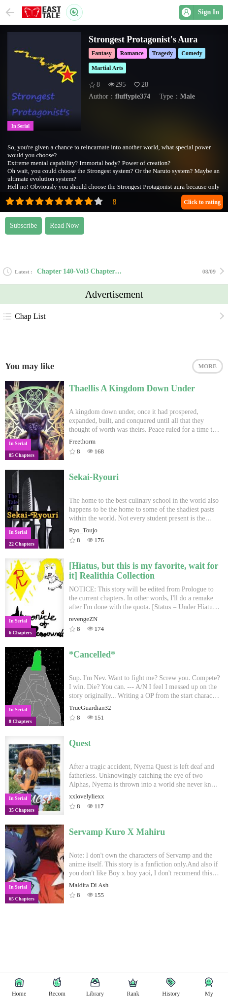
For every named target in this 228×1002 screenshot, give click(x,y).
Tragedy (162, 53)
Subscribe (23, 225)
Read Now (64, 225)
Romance (132, 53)
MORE (207, 366)
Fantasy (102, 53)
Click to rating (202, 202)
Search (74, 12)
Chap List (24, 316)
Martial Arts (107, 68)
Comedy (191, 53)
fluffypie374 (133, 96)
